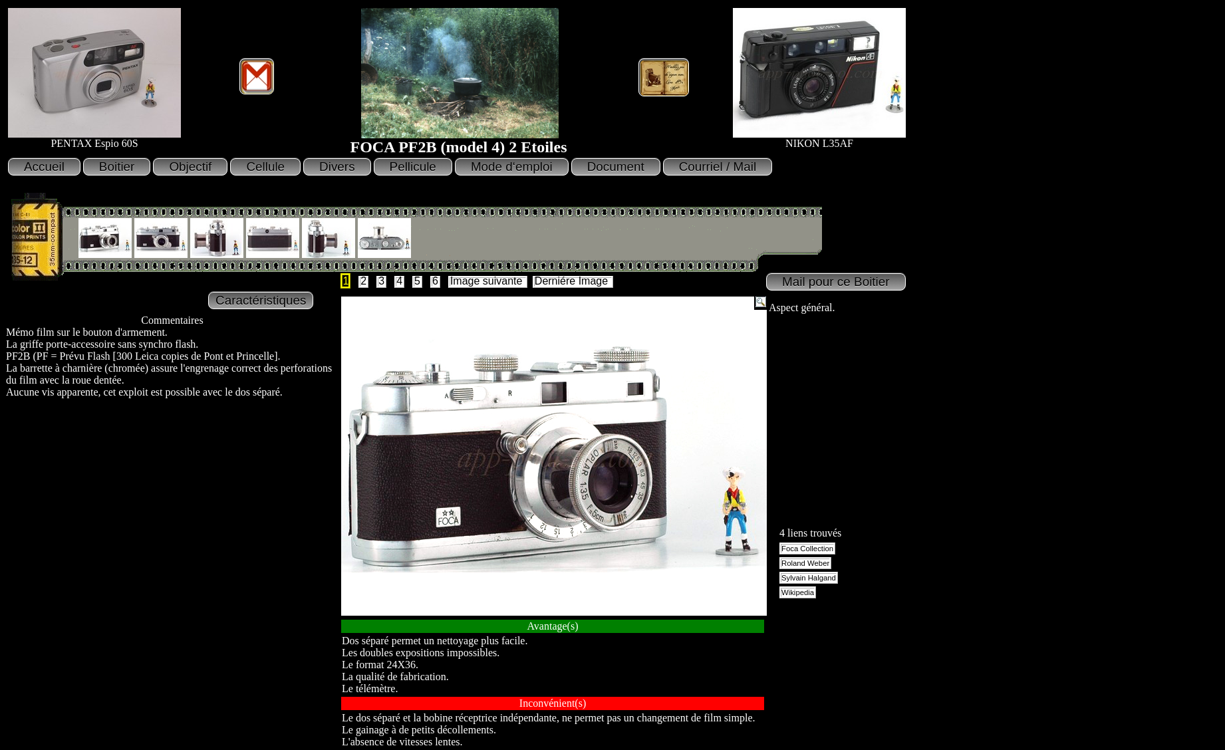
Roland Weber (805, 563)
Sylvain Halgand (808, 578)
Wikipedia (797, 592)
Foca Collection (807, 549)
